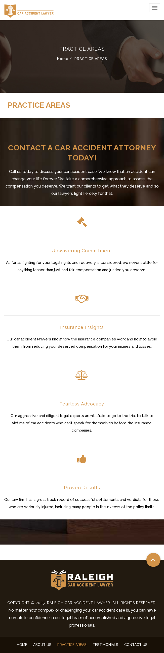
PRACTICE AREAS (72, 645)
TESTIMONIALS (105, 645)
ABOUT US (42, 645)
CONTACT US (135, 645)
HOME (22, 645)
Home (62, 59)
